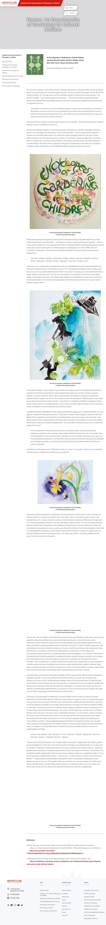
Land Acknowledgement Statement (94, 912)
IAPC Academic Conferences (11, 86)
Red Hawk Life (66, 909)
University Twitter (8, 905)
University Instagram (15, 905)
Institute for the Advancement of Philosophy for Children (40, 3)
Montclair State (66, 882)
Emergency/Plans (89, 896)
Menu (101, 8)
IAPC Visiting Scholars (9, 82)
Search (101, 13)
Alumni (64, 900)
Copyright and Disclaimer (91, 890)
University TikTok (22, 905)
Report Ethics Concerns (91, 918)
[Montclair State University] (9, 3)
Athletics (64, 906)
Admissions (65, 896)
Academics (65, 893)
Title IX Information (89, 893)
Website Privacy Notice (91, 909)
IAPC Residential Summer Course (12, 76)
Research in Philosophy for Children (10, 72)
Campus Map (13, 898)
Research (64, 915)
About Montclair (66, 890)
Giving (64, 912)
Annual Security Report (90, 903)
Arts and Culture (66, 903)
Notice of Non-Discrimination (92, 900)
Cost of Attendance (89, 915)
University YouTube (18, 905)
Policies (86, 882)
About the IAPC (7, 61)
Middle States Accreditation (92, 906)
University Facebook (12, 905)
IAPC (41, 882)
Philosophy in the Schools (10, 79)
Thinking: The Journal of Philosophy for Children (9, 66)
